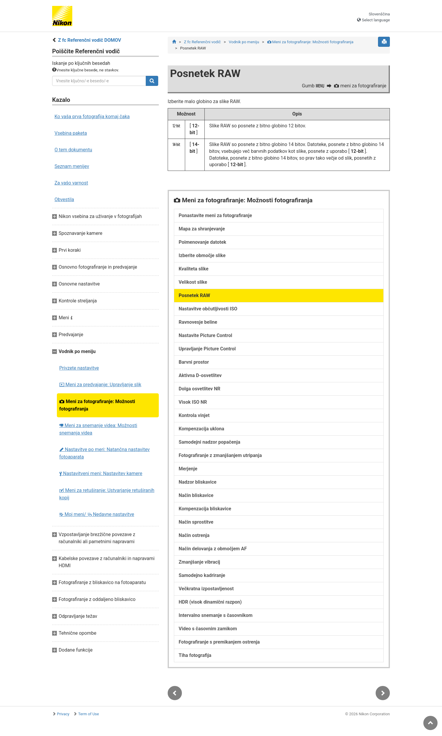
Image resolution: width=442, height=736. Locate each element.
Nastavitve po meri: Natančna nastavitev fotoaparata (104, 453)
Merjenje (188, 469)
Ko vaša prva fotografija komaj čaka (92, 116)
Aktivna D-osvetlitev (200, 375)
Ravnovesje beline (198, 322)
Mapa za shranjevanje (202, 229)
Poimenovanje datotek (202, 242)
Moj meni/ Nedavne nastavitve (96, 514)
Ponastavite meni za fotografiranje (215, 215)
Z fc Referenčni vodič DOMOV (89, 40)
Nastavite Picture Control (205, 335)
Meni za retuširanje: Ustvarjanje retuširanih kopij (106, 494)
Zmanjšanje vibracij (199, 562)
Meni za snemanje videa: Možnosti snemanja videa (98, 429)
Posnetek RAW (194, 295)
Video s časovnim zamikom (208, 628)
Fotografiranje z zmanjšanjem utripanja (220, 455)
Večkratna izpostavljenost (206, 588)
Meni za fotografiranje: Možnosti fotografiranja (97, 405)
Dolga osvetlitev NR (199, 389)
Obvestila (64, 199)
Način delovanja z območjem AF (213, 548)
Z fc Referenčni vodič (202, 42)
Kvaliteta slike (194, 269)
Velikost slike (193, 282)
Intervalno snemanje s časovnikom (215, 615)
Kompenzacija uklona (201, 429)
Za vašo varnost (71, 183)
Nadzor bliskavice (198, 482)
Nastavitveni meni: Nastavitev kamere (100, 473)
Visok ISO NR (193, 402)
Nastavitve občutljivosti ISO (208, 309)
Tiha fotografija (195, 655)
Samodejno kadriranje (202, 575)
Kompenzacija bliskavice (205, 508)
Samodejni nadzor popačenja (209, 442)
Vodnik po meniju (244, 42)
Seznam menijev (72, 166)
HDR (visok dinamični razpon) (210, 602)
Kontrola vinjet (194, 415)
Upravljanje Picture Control (207, 349)
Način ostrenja (194, 535)
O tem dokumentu (73, 150)
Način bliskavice (196, 495)
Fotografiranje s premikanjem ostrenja (219, 642)
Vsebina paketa (71, 133)
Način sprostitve (196, 522)
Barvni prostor (194, 362)
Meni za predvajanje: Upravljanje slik (100, 384)
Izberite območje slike (202, 255)
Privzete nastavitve (79, 368)
